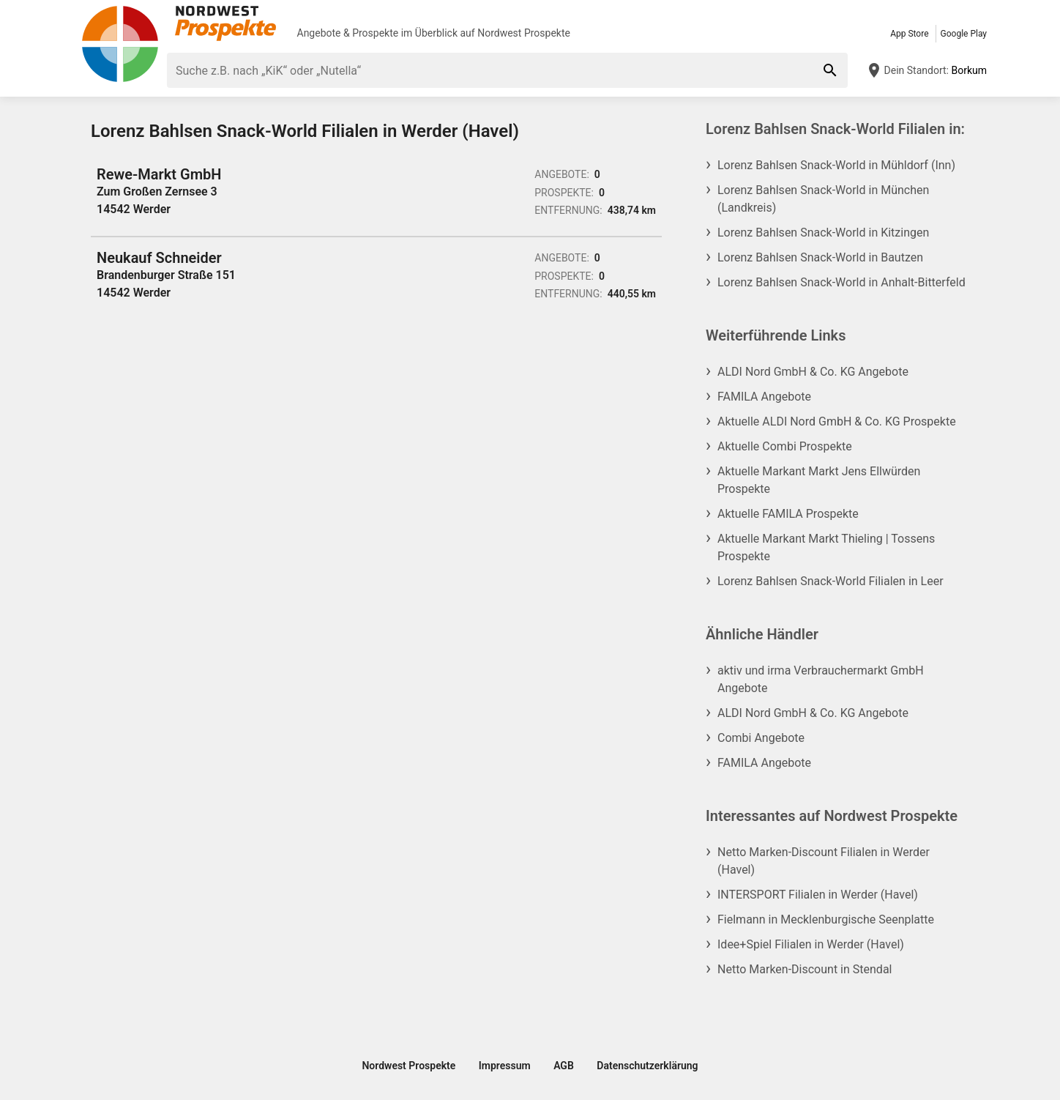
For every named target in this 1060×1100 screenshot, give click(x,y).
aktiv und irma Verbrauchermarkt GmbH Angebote (820, 679)
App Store (909, 34)
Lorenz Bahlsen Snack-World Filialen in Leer (830, 581)
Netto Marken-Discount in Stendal (804, 969)
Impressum (505, 1065)
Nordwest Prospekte (523, 33)
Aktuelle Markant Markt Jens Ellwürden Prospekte (818, 480)
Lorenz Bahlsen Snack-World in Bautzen (820, 257)
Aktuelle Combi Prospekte (784, 446)
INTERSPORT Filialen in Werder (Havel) (817, 895)
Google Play (964, 34)
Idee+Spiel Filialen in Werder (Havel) (810, 944)
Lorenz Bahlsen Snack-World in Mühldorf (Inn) (836, 165)
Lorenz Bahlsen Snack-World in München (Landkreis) (823, 199)
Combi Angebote (761, 738)
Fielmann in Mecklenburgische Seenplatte (825, 919)
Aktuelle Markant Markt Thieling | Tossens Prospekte (826, 547)
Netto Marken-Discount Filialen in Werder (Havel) (823, 861)
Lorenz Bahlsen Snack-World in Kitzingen (823, 232)
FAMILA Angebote (764, 397)
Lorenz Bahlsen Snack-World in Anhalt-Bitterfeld (841, 282)
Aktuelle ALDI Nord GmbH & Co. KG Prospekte (836, 421)
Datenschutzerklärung (647, 1065)
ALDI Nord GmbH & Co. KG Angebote (812, 372)
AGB (563, 1065)
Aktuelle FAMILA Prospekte (788, 514)
